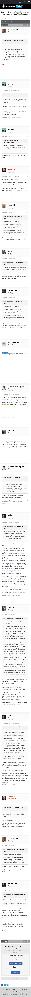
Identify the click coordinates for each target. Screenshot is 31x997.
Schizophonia (7, 142)
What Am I (21, 40)
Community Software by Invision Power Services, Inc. (15, 994)
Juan (7, 18)
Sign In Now (15, 972)
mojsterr (11, 83)
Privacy (18, 989)
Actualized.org (6, 989)
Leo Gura (20, 216)
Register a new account (15, 963)
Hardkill (11, 205)
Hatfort (20, 94)
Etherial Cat (13, 29)
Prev (6, 25)
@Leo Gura (5, 353)
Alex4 (10, 251)
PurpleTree (12, 290)
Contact (15, 991)
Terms (13, 989)
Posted (8, 37)
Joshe (10, 515)
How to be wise (14, 342)
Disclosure (24, 989)
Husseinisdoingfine (16, 387)
